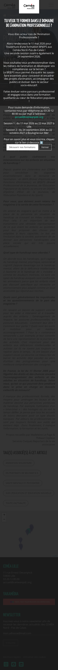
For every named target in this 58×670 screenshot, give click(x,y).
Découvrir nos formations (22, 147)
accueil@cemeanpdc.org (29, 117)
